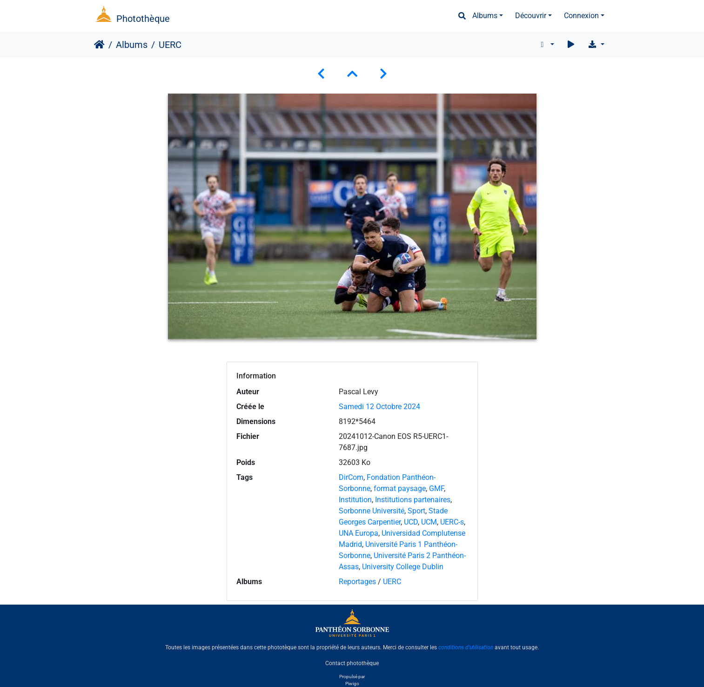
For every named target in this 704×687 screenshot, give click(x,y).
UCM (429, 522)
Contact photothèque (352, 663)
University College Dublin (402, 566)
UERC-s (452, 522)
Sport (416, 510)
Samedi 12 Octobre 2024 (379, 406)
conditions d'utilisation (465, 647)
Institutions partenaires (412, 499)
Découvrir (530, 15)
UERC (392, 581)
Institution (355, 499)
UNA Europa (358, 533)
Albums (484, 15)
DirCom (351, 477)
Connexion (581, 15)
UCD (411, 522)
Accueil (99, 45)
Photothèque (143, 18)
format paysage (400, 488)
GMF (436, 488)
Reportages (357, 581)
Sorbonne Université (371, 510)
